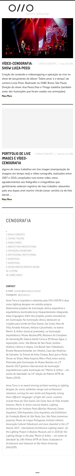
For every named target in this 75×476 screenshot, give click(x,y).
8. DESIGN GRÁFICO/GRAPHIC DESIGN (22, 266)
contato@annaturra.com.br (27, 290)
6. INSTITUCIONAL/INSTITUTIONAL (21, 254)
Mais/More (7, 95)
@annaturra (24, 294)
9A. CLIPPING (12, 270)
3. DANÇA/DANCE (14, 242)
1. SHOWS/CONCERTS (47, 63)
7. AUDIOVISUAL (13, 258)
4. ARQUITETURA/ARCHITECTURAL (21, 246)
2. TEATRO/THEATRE (15, 238)
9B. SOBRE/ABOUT (14, 275)
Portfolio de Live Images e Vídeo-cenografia (16, 158)
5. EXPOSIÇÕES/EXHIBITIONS (19, 250)
